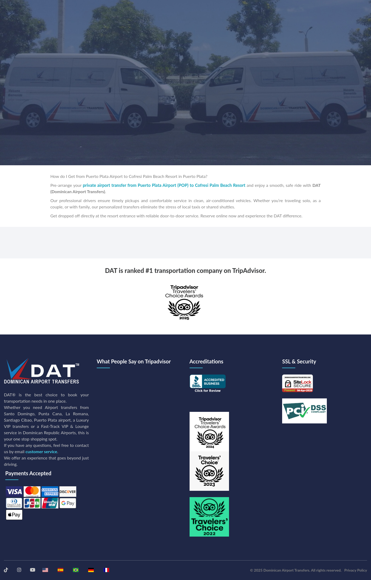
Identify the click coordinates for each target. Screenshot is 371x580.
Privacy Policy (355, 570)
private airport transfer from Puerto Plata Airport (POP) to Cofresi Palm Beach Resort (164, 185)
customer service (41, 451)
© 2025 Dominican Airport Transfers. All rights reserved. (296, 570)
